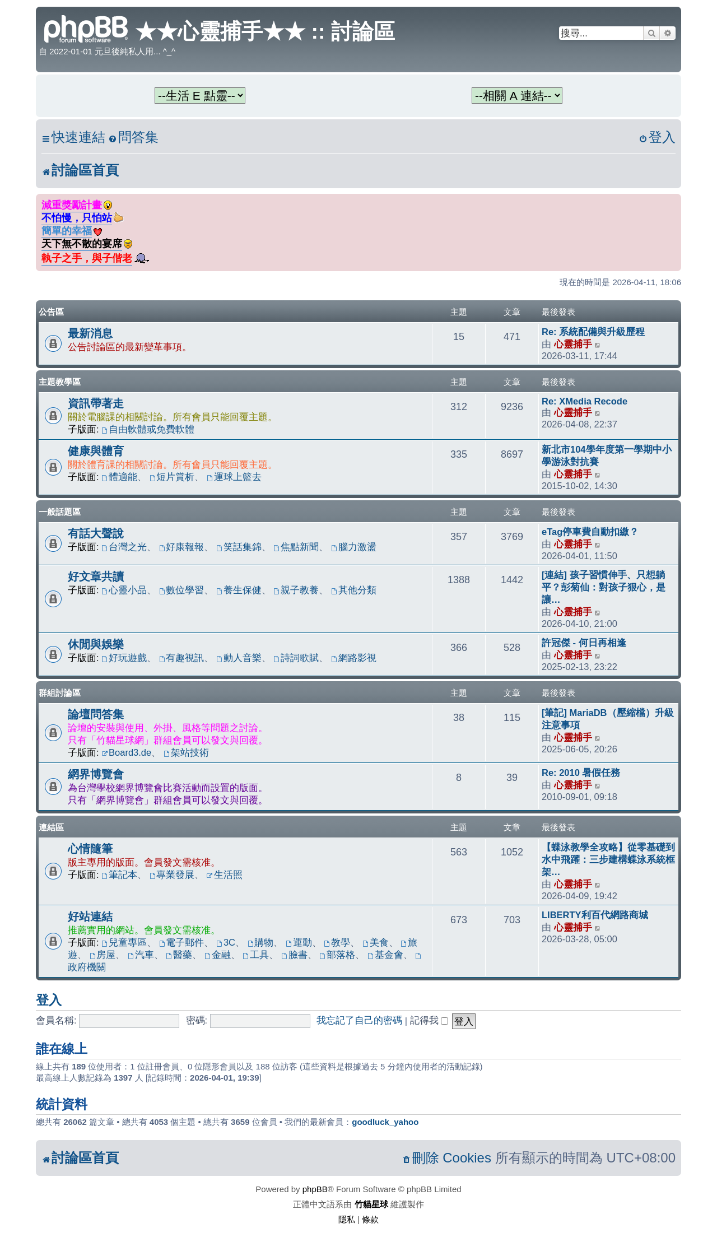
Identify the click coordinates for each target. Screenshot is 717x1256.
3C (225, 942)
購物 (261, 942)
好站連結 (90, 916)
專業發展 (172, 874)
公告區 (51, 312)
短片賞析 (172, 477)
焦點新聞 (296, 547)
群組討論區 (60, 692)
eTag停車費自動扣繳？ (590, 532)
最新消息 (90, 333)
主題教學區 (60, 382)
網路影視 (353, 658)
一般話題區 (60, 512)
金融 (217, 955)
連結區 (51, 827)
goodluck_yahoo (385, 1122)
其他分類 (353, 590)
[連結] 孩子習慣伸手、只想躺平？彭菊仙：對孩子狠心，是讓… (603, 587)
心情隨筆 (90, 849)
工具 (256, 955)
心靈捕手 (573, 344)
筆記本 (119, 874)
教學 (337, 942)
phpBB (315, 1189)
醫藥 (179, 955)
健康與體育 (96, 451)
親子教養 (296, 590)
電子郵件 (181, 942)
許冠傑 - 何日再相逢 (584, 643)
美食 (375, 942)
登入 (49, 1000)
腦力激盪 (353, 547)
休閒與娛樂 (96, 644)
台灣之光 (124, 547)
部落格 (337, 955)
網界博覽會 (96, 774)
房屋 (103, 955)
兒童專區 (124, 942)
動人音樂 (239, 658)
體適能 (119, 477)
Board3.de (126, 752)
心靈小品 (124, 590)
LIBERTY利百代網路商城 (595, 915)
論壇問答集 (96, 714)
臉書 (294, 955)
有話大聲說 (96, 533)
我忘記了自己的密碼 (359, 1020)
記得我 (429, 1020)
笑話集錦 (239, 547)
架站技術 (186, 752)
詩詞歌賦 (296, 658)
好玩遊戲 (124, 658)
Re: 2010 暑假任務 (581, 772)
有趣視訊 (181, 658)
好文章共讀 (96, 576)
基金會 (385, 955)
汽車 (141, 955)
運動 (299, 942)
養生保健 (239, 590)
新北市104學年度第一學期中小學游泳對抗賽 (607, 455)
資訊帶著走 (96, 403)
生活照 (225, 874)
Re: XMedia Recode (584, 401)
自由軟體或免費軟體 (147, 429)
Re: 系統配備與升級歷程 (593, 332)
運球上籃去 (234, 477)
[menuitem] (133, 137)
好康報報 (181, 547)
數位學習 (181, 590)
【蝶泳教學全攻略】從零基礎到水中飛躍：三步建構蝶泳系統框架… (608, 859)
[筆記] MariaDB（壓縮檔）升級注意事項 (608, 719)
